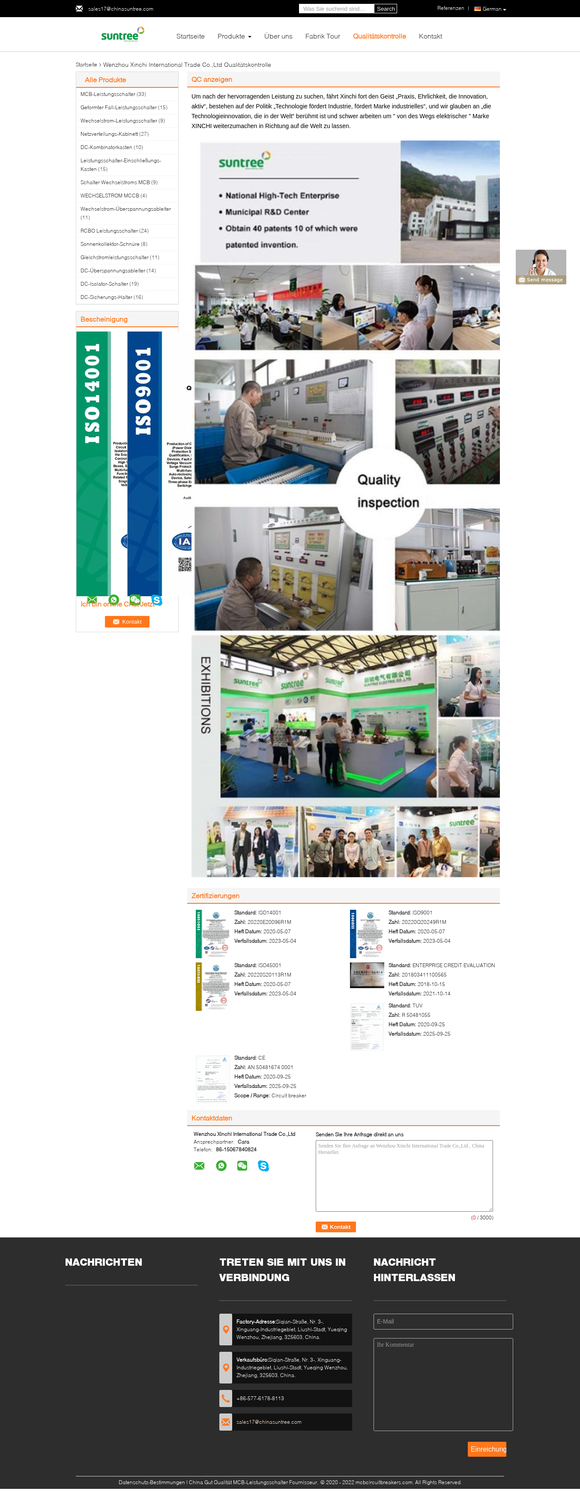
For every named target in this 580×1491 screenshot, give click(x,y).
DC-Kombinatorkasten (106, 147)
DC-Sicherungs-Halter (106, 297)
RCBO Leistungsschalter (109, 230)
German (494, 9)
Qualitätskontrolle (379, 36)
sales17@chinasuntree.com (120, 9)
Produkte (231, 36)
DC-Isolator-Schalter (104, 284)
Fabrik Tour (322, 36)
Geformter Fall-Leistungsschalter (119, 107)
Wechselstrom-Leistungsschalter (119, 120)
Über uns (278, 36)
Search (386, 9)
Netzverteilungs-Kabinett (109, 134)
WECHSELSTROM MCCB (110, 195)
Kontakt (430, 36)
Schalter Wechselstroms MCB (115, 182)
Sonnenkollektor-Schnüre (110, 244)
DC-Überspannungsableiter (113, 270)
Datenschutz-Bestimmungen (152, 1482)
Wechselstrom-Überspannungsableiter (126, 209)
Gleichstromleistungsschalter (115, 257)
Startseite (190, 36)
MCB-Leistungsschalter (108, 94)
